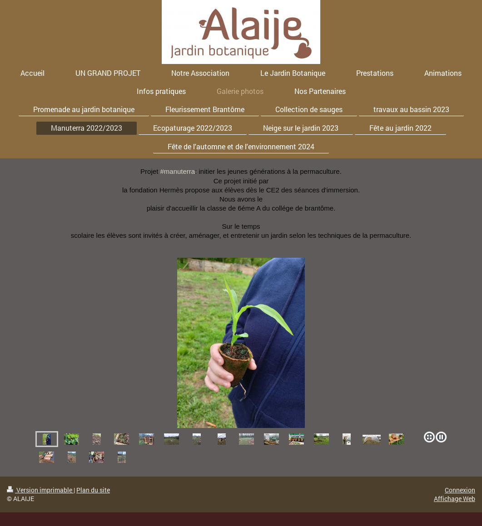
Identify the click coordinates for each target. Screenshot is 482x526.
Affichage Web (454, 498)
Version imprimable (40, 490)
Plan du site (93, 490)
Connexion (460, 490)
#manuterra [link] (177, 171)
